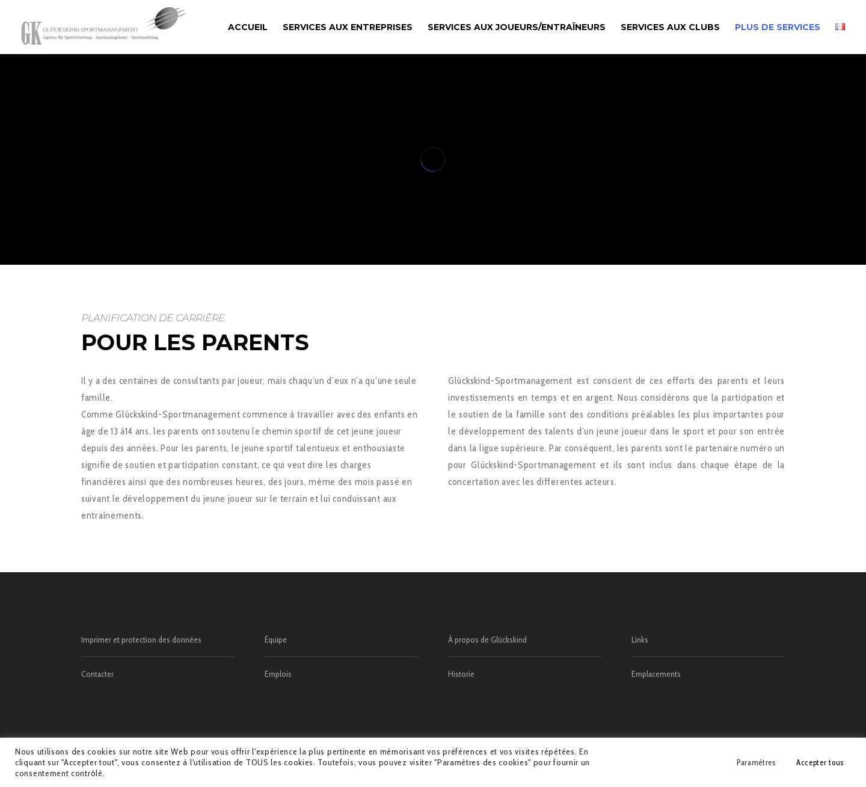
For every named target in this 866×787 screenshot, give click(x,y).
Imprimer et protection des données (141, 639)
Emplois (278, 673)
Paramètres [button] (756, 762)
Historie (461, 673)
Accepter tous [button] (820, 762)
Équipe (276, 639)
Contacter (97, 673)
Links (639, 639)
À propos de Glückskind (487, 639)
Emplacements (656, 673)
